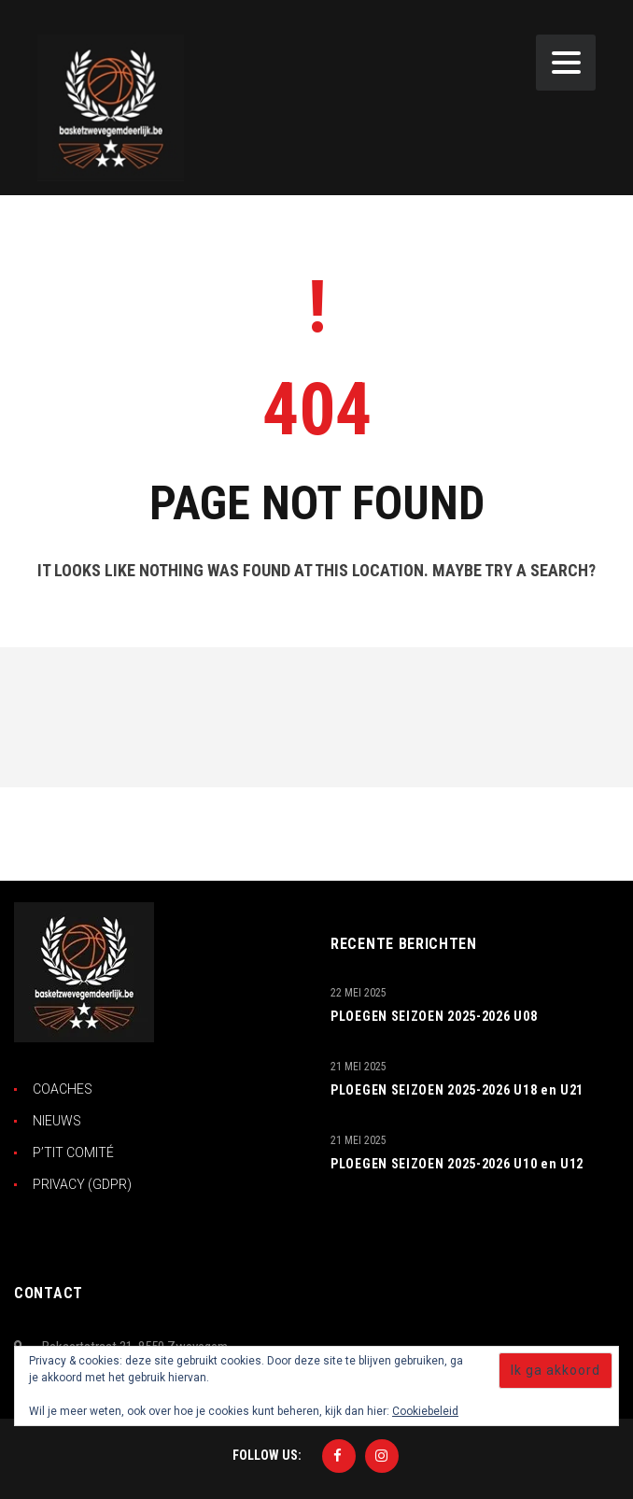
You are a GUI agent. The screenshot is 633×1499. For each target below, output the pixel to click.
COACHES (62, 1089)
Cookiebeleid (425, 1411)
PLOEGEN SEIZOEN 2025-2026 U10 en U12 (457, 1163)
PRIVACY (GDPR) (82, 1184)
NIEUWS (57, 1120)
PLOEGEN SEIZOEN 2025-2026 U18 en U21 (457, 1089)
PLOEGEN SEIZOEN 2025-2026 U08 (434, 1016)
